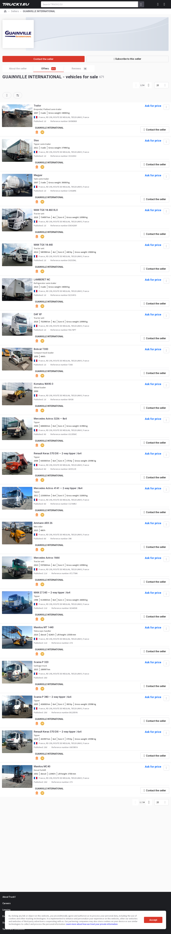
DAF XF (38, 314)
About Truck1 (9, 897)
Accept (153, 920)
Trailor (37, 105)
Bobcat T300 (41, 349)
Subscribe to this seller (127, 58)
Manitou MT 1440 (43, 627)
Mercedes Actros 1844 (46, 557)
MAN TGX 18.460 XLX (46, 210)
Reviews (79, 68)
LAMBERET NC (42, 279)
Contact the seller (43, 59)
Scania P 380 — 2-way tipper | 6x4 (52, 696)
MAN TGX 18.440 (43, 244)
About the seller (21, 68)
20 (157, 85)
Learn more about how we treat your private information (92, 924)
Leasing (6, 910)
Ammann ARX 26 (43, 523)
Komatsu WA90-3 (43, 383)
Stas (36, 140)
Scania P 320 (41, 662)
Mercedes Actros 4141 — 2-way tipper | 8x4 (58, 488)
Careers (6, 903)
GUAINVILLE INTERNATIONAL (49, 128)
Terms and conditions (13, 929)
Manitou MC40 (42, 766)
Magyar (38, 175)
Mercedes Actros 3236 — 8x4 (50, 418)
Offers (52, 68)
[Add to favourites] (166, 107)
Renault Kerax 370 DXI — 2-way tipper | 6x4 (57, 453)
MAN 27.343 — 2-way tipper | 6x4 (52, 592)
